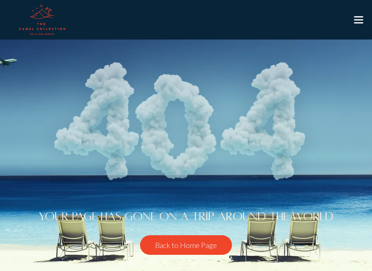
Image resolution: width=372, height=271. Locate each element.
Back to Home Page (186, 245)
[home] (42, 20)
